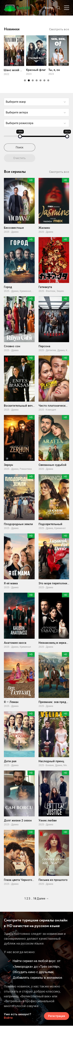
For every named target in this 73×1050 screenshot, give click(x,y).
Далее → (43, 898)
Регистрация (56, 1016)
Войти (8, 1018)
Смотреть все (59, 29)
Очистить (19, 158)
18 (34, 898)
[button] (25, 80)
